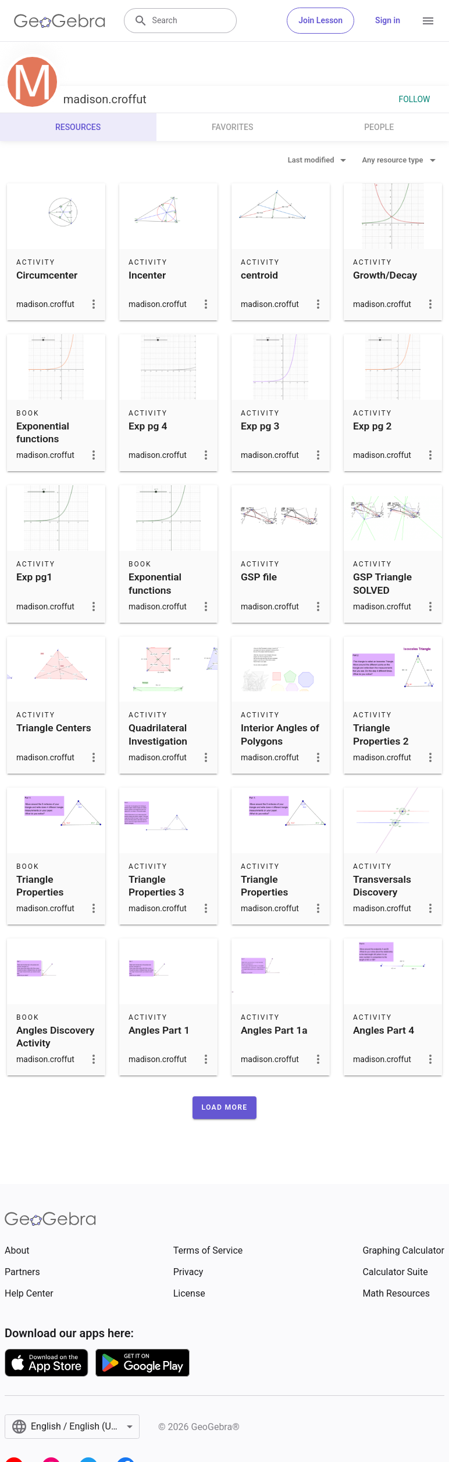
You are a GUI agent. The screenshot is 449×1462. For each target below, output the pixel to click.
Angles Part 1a (274, 1030)
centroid (259, 275)
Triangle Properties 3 (156, 885)
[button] (225, 1107)
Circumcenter (46, 275)
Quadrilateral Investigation (158, 734)
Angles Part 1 (159, 1030)
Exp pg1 (34, 577)
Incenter (147, 275)
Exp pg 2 (372, 426)
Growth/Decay (385, 275)
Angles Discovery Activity (55, 1036)
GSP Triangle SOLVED (382, 583)
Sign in (387, 20)
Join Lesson (320, 20)
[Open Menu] (428, 21)
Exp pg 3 (260, 426)
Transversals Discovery (382, 885)
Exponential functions (42, 432)
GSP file (259, 577)
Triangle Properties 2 (381, 734)
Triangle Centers (53, 728)
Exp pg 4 (148, 426)
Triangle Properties (39, 885)
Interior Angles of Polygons (280, 734)
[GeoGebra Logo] (59, 21)
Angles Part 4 (383, 1030)
